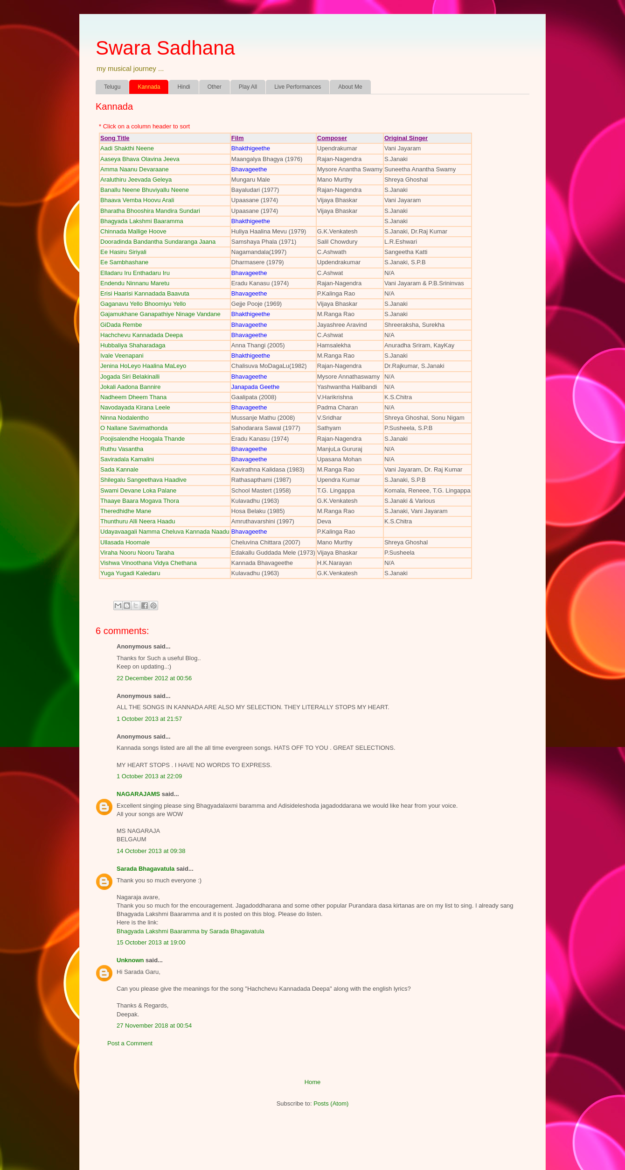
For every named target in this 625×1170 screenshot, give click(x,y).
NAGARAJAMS (138, 793)
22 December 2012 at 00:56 (154, 678)
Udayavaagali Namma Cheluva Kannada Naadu (164, 531)
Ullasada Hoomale (125, 542)
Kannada (149, 87)
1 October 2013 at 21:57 (149, 718)
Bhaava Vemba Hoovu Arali (137, 200)
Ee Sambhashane (124, 262)
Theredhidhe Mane (125, 511)
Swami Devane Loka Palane (138, 490)
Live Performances (297, 87)
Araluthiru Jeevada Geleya (136, 179)
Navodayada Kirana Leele (135, 407)
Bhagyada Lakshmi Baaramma (141, 221)
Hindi (183, 87)
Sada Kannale (119, 469)
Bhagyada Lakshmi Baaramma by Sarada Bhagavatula (190, 931)
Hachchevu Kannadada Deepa (141, 334)
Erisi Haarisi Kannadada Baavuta (144, 293)
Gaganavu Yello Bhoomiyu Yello (143, 303)
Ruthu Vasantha (121, 448)
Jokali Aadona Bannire (130, 386)
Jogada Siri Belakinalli (130, 376)
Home (313, 1081)
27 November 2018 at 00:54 (154, 1025)
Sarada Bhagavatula (145, 868)
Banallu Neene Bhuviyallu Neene (144, 189)
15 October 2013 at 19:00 (151, 942)
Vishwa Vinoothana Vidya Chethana (148, 562)
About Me (350, 87)
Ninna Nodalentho (124, 417)
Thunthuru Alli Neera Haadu (137, 521)
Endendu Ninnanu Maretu (134, 283)
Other (215, 87)
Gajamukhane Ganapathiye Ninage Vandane (160, 313)
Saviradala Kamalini (127, 459)
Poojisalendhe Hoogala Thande (142, 438)
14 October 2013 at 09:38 (151, 850)
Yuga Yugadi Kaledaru (130, 573)
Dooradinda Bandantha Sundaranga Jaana (157, 241)
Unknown (130, 960)
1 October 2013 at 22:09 (149, 776)
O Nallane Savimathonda (134, 427)
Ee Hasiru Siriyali (123, 251)
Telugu (112, 87)
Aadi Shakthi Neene (127, 148)
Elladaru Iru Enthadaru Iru (135, 272)
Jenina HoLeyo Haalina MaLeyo (143, 365)
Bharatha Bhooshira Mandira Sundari (150, 210)
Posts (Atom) (330, 1103)
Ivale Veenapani (122, 355)
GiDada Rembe (121, 324)
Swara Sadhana (165, 48)
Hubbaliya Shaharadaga (133, 345)
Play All (248, 87)
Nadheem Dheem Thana (133, 397)
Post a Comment (130, 1043)
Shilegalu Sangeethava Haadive (143, 479)
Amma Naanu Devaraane (134, 169)
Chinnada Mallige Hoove (133, 231)
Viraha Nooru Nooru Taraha (137, 552)
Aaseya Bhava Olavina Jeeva (140, 158)
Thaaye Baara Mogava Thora (139, 500)
